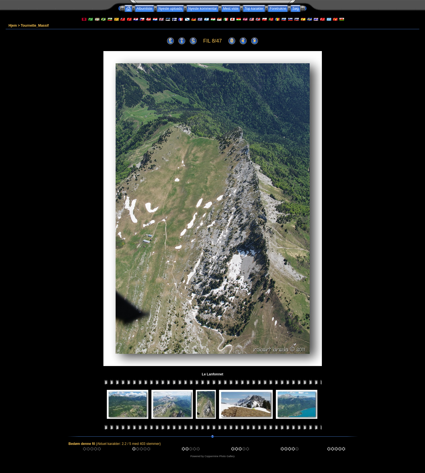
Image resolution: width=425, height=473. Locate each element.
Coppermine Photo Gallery (220, 456)
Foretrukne (278, 8)
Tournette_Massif (35, 26)
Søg (295, 8)
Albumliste (144, 8)
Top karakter (254, 8)
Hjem (13, 26)
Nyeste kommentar (202, 8)
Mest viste (230, 8)
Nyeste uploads (170, 8)
